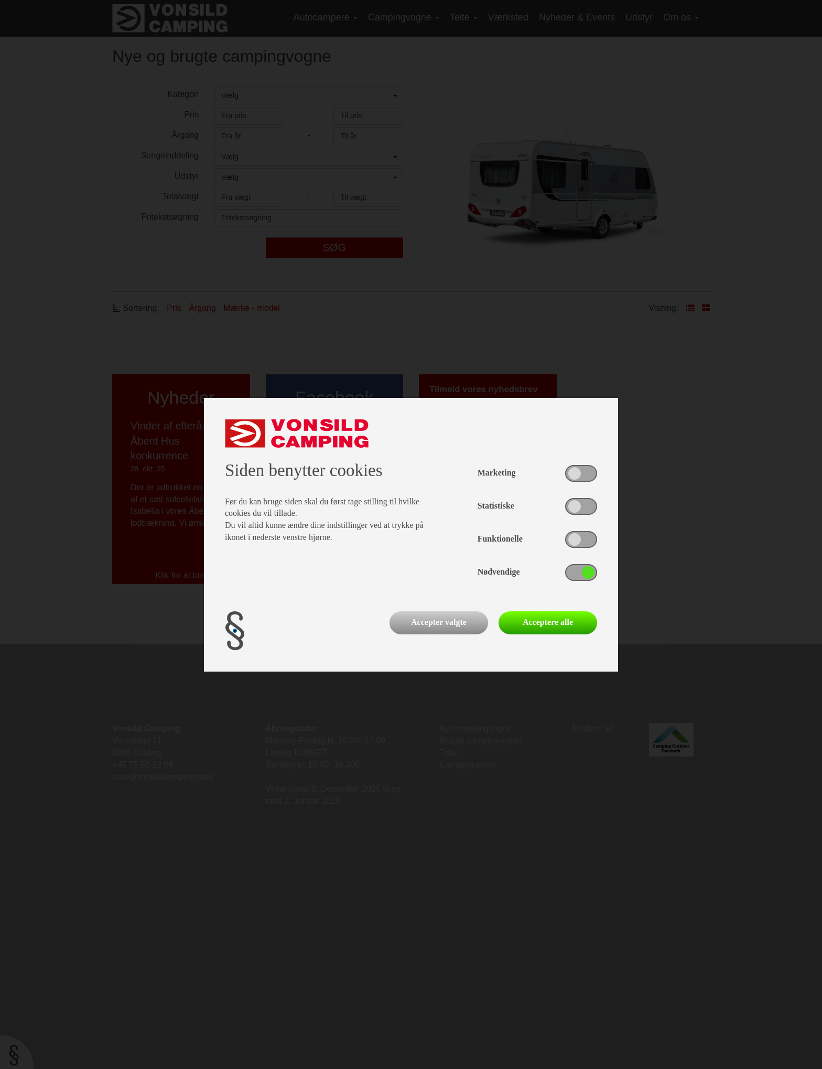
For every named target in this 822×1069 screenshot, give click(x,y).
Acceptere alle (548, 622)
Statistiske (496, 505)
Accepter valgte (439, 622)
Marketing (497, 472)
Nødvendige (499, 571)
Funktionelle (500, 538)
